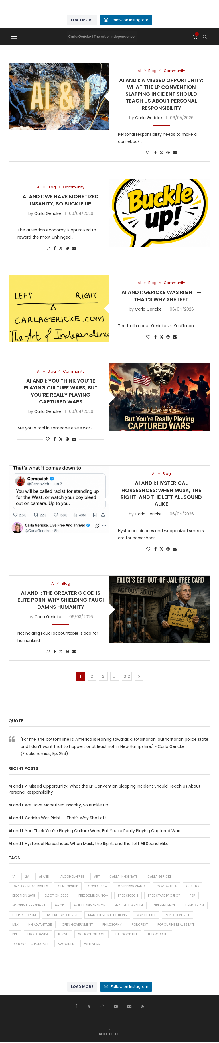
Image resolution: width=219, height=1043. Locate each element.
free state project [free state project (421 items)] (165, 896)
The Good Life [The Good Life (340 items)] (126, 935)
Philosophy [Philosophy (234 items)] (112, 925)
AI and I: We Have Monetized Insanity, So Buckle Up (61, 200)
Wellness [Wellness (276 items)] (92, 945)
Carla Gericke (148, 118)
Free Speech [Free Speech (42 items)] (129, 896)
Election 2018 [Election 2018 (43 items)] (23, 896)
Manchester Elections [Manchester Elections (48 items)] (107, 915)
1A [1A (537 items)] (13, 876)
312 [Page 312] (126, 676)
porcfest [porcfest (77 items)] (140, 925)
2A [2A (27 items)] (27, 876)
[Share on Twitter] (161, 153)
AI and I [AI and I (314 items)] (45, 876)
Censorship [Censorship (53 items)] (68, 886)
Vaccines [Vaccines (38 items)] (66, 945)
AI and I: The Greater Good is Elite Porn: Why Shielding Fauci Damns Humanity (60, 599)
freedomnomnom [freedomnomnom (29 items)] (95, 896)
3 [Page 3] (103, 676)
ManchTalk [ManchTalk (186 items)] (146, 915)
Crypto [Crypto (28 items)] (193, 886)
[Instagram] (102, 1007)
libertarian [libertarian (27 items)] (195, 906)
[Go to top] (110, 1035)
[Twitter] (89, 1007)
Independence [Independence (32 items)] (164, 906)
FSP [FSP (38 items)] (194, 896)
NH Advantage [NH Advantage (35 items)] (40, 925)
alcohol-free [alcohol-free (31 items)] (73, 876)
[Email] (129, 1007)
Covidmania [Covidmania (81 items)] (167, 886)
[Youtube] (116, 1007)
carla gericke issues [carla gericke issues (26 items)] (30, 886)
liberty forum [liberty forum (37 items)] (24, 915)
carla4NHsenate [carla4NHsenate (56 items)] (124, 876)
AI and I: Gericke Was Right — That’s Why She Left (161, 296)
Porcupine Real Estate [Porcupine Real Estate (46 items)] (177, 925)
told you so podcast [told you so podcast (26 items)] (30, 945)
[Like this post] (148, 153)
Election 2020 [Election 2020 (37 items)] (57, 896)
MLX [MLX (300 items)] (15, 925)
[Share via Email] (175, 153)
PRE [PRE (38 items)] (15, 935)
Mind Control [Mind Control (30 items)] (178, 915)
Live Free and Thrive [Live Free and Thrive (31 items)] (62, 915)
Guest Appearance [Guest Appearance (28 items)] (89, 906)
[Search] (205, 37)
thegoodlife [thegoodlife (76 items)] (158, 935)
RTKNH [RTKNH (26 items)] (63, 935)
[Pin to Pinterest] (168, 153)
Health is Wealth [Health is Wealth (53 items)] (129, 906)
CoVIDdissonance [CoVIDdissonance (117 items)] (132, 886)
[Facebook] (76, 1007)
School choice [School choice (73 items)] (92, 935)
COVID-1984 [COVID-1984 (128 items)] (97, 886)
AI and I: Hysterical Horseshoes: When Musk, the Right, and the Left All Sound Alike (161, 493)
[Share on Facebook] (155, 153)
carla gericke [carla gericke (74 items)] (160, 876)
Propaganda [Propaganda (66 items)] (38, 935)
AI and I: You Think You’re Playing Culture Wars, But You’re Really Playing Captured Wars (61, 391)
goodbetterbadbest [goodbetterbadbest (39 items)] (28, 906)
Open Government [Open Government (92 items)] (77, 925)
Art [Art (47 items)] (97, 876)
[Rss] (142, 1007)
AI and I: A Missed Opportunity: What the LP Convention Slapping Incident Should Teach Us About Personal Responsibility (161, 94)
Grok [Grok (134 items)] (59, 906)
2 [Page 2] (91, 676)
